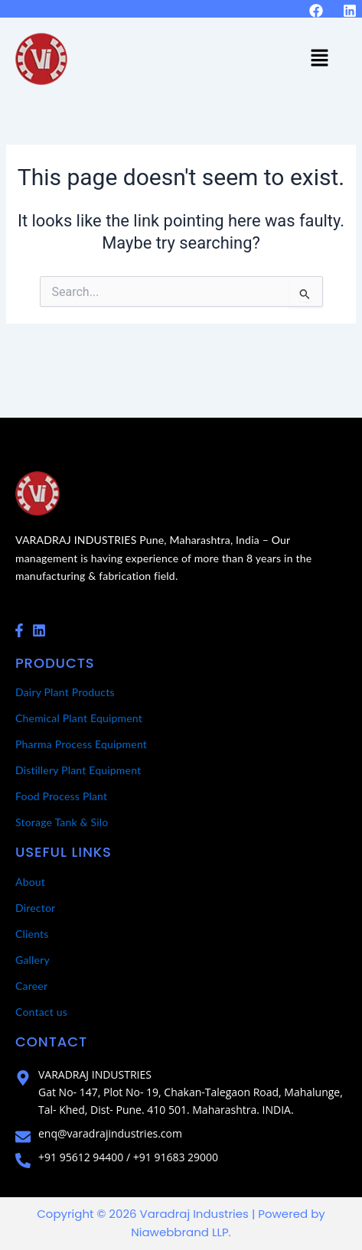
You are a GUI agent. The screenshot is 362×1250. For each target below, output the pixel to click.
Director (35, 907)
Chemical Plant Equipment (78, 717)
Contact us (41, 1011)
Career (31, 985)
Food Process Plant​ (61, 795)
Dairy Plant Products (65, 691)
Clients (32, 933)
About (30, 881)
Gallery (32, 959)
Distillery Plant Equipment (78, 769)
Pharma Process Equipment (81, 743)
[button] (320, 59)
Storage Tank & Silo (62, 821)
